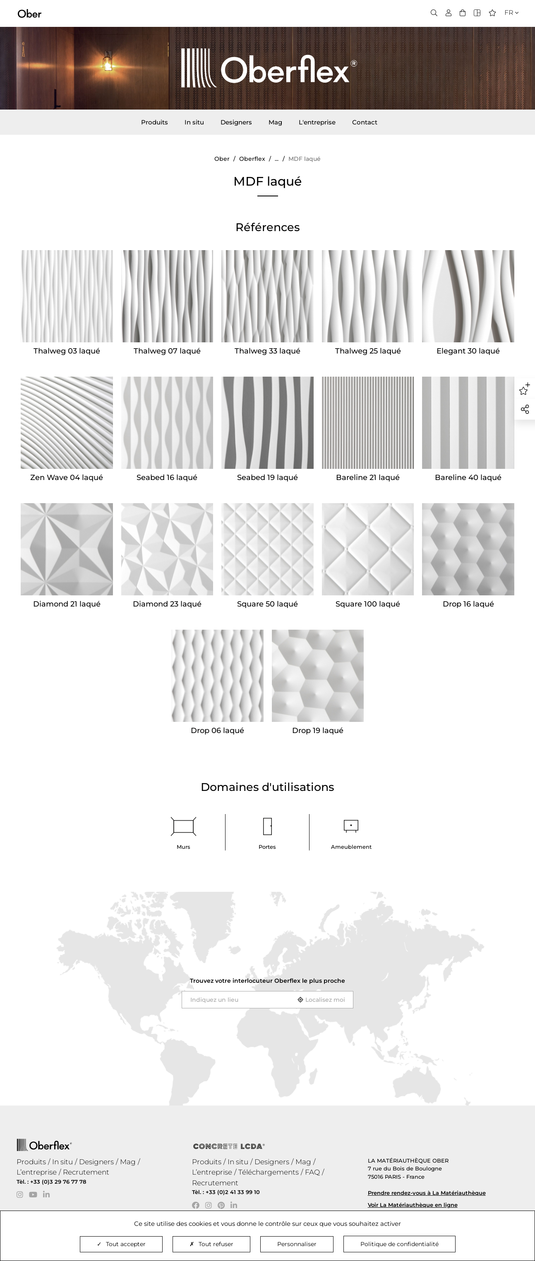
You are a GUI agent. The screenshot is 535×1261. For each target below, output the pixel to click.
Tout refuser (211, 1244)
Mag (275, 122)
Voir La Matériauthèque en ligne (413, 1204)
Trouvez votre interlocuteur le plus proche (267, 980)
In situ (194, 122)
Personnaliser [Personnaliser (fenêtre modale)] (297, 1244)
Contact (364, 122)
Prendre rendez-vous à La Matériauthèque (427, 1192)
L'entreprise (317, 122)
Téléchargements (268, 1172)
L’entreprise (37, 1172)
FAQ (312, 1172)
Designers (236, 122)
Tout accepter (121, 1244)
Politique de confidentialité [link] (399, 1244)
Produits (154, 122)
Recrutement (86, 1172)
